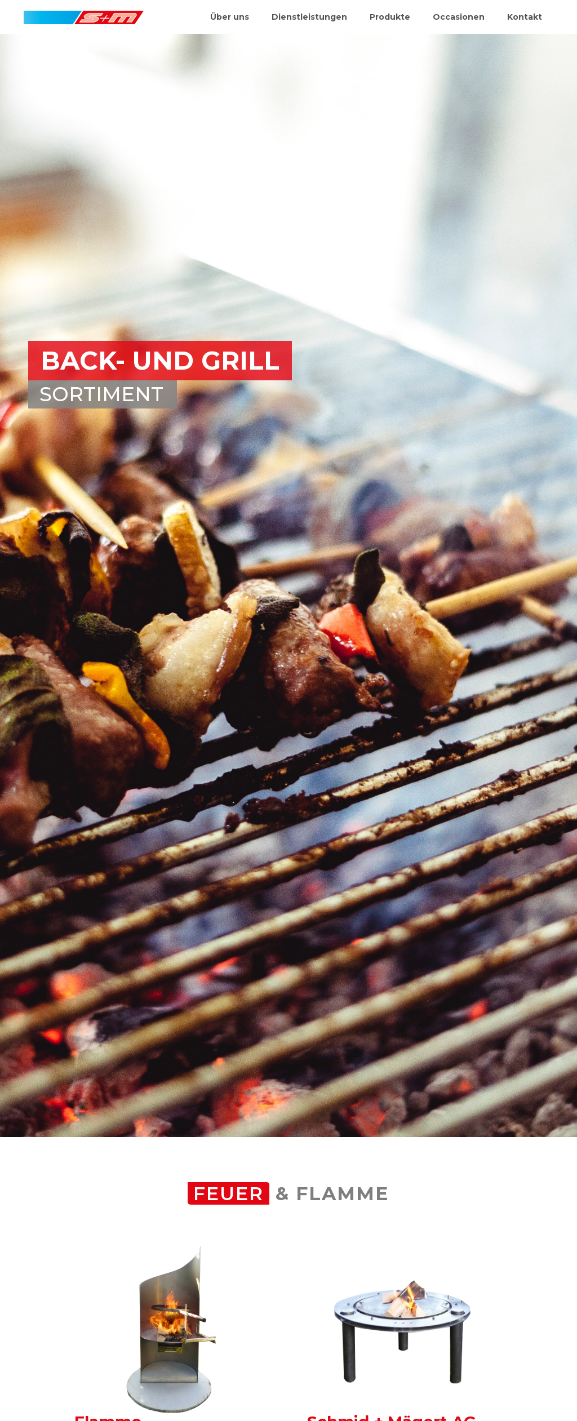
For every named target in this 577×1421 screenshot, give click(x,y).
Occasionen (459, 17)
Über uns (229, 17)
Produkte (390, 17)
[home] (84, 12)
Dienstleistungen (309, 17)
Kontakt (524, 17)
